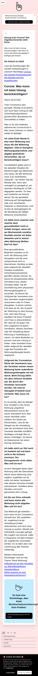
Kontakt (6, 643)
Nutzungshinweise (9, 636)
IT (11, 633)
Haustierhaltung (11, 569)
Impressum (7, 646)
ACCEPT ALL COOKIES (24, 673)
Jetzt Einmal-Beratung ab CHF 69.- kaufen (18, 616)
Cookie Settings (10, 673)
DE (4, 633)
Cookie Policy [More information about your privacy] (9, 669)
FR (8, 633)
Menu (3, 2)
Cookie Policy (8, 639)
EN (15, 633)
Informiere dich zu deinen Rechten (19, 22)
